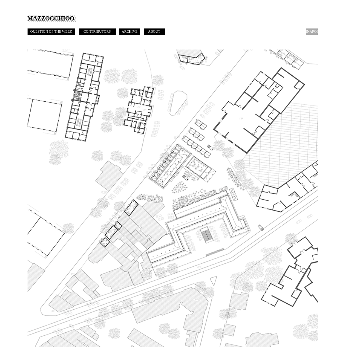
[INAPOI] (312, 31)
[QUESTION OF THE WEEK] (51, 31)
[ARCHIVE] (129, 31)
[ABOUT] (154, 31)
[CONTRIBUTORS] (97, 31)
